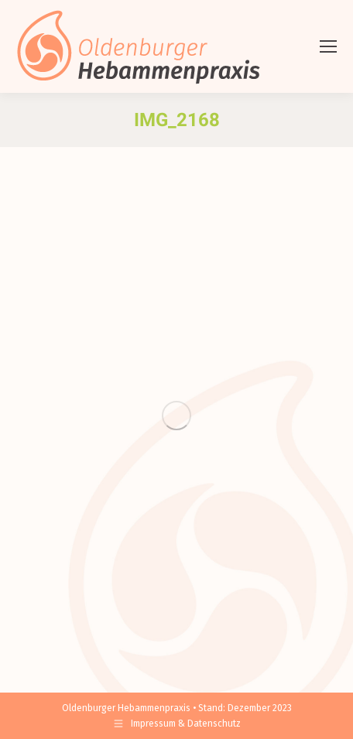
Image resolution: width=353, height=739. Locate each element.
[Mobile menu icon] (328, 46)
